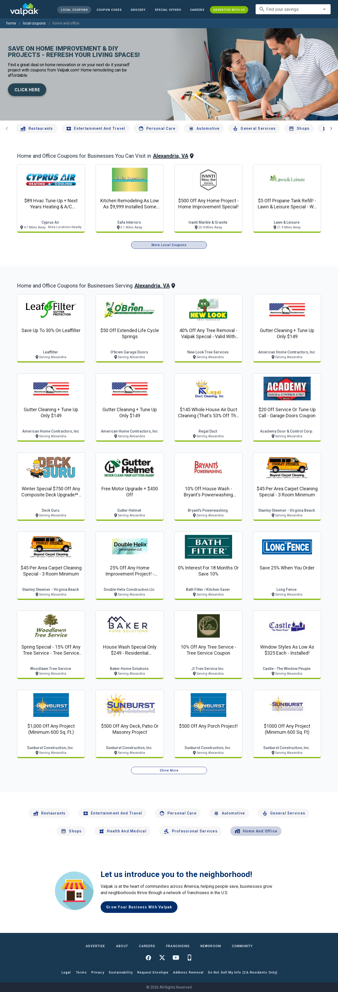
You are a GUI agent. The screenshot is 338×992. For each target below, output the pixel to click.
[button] (168, 9)
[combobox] (293, 9)
